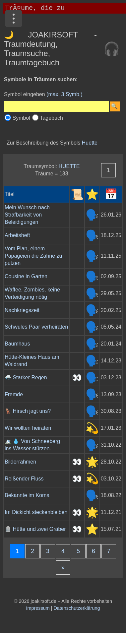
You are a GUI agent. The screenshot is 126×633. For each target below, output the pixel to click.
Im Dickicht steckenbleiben (36, 512)
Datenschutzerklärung (76, 608)
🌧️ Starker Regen (26, 377)
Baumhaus (17, 344)
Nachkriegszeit (22, 310)
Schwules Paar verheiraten (36, 327)
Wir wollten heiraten (28, 428)
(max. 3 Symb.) (64, 94)
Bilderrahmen (20, 462)
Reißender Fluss (24, 478)
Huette (89, 143)
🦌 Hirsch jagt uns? (28, 411)
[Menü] (13, 18)
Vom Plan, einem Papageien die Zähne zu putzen (33, 256)
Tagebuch (51, 118)
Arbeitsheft (17, 235)
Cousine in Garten (26, 276)
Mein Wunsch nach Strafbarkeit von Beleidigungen (27, 215)
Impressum (38, 608)
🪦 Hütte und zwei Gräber (35, 529)
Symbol (21, 118)
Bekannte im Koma (27, 495)
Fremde (14, 394)
